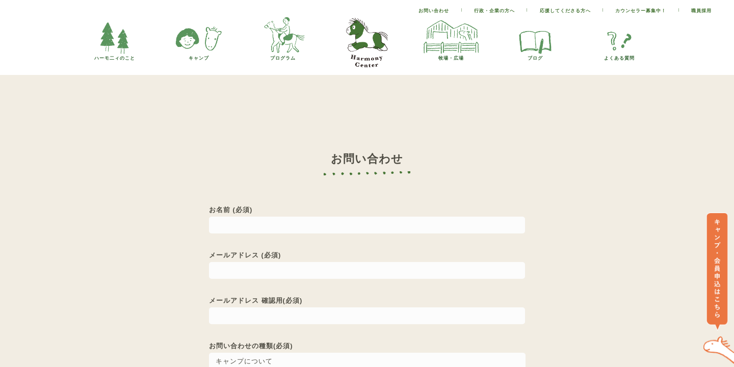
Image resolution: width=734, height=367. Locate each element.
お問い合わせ (433, 10)
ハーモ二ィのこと (115, 55)
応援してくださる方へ (565, 10)
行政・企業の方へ (494, 10)
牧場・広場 (451, 55)
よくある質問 (619, 55)
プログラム (283, 55)
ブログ (535, 55)
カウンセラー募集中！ (640, 10)
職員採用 (701, 10)
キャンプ (199, 55)
